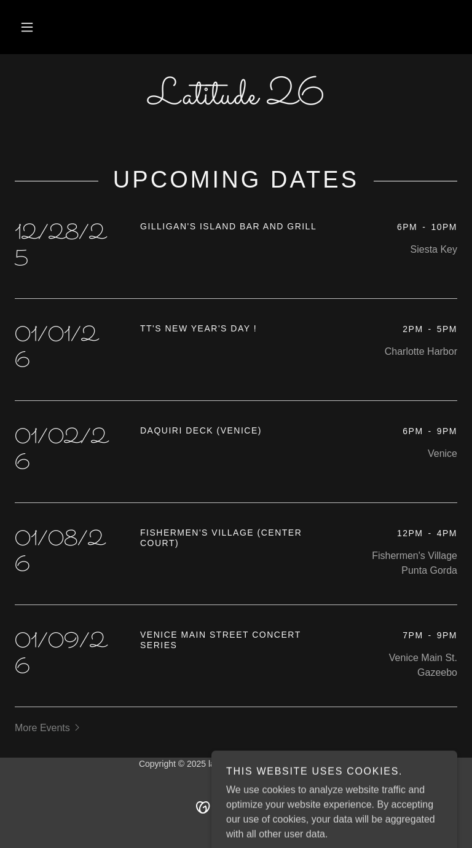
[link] (236, 100)
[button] (27, 27)
